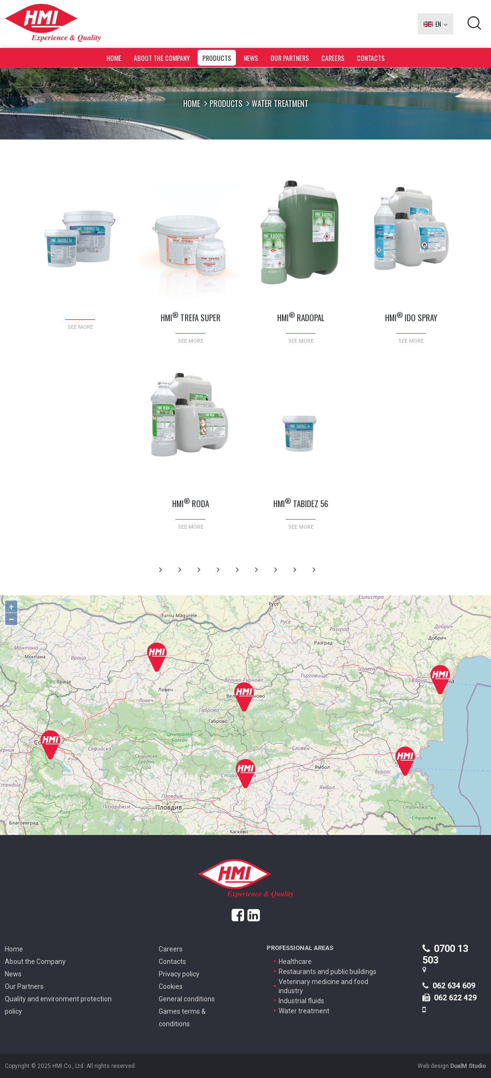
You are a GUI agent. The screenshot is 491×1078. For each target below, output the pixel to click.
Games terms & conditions (182, 1018)
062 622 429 (449, 997)
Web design (452, 1066)
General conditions (187, 999)
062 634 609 (448, 985)
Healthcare (295, 961)
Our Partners (289, 58)
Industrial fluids (301, 1001)
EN (435, 24)
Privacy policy (179, 974)
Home (113, 58)
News (251, 58)
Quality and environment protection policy (58, 1005)
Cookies (171, 986)
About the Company (162, 58)
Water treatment (304, 1011)
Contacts (371, 58)
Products (216, 58)
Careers (332, 58)
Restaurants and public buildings (327, 971)
